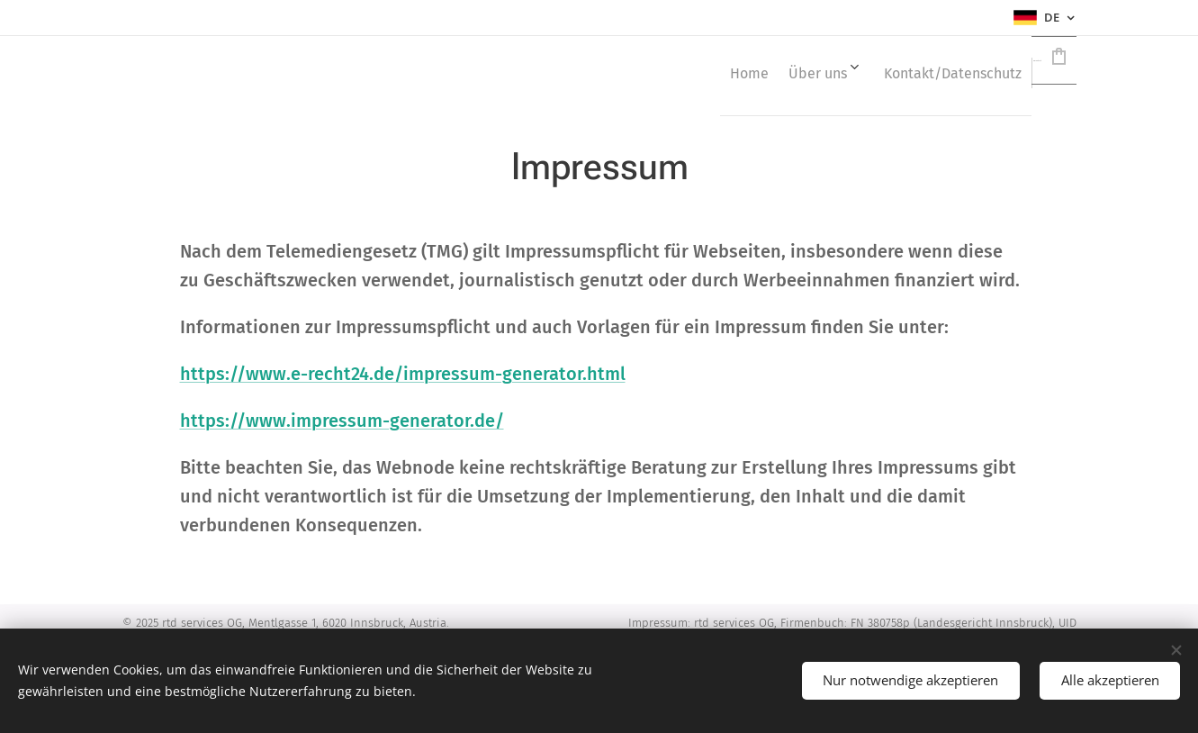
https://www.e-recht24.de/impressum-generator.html (402, 374)
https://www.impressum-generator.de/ (341, 420)
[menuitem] (644, 73)
